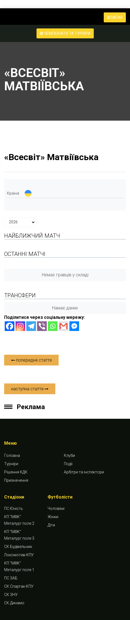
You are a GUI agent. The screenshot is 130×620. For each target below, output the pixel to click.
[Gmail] (63, 326)
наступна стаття (29, 388)
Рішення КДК (15, 472)
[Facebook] (9, 326)
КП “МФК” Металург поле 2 (19, 520)
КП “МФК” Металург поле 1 (19, 566)
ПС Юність (13, 508)
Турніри (11, 464)
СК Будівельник (18, 546)
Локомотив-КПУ (19, 555)
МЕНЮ (115, 17)
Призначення (16, 480)
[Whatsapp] (53, 326)
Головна (12, 455)
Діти (51, 525)
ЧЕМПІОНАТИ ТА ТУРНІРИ (65, 33)
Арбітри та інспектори (84, 472)
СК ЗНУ (11, 594)
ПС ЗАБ (10, 578)
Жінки (53, 517)
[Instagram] (20, 326)
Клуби (69, 455)
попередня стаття (31, 360)
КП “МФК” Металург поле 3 (19, 534)
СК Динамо (14, 603)
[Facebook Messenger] (74, 326)
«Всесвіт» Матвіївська (51, 157)
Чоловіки (56, 508)
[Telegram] (31, 326)
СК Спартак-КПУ (18, 586)
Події (68, 464)
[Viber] (42, 326)
